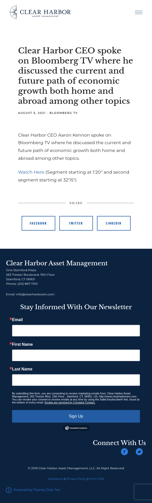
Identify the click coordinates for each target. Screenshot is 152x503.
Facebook (38, 223)
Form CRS (96, 479)
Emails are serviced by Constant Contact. (70, 402)
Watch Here (31, 172)
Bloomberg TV (63, 113)
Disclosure (56, 479)
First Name (22, 344)
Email (17, 320)
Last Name (22, 369)
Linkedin (113, 223)
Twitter (76, 223)
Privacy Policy (76, 479)
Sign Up (76, 416)
